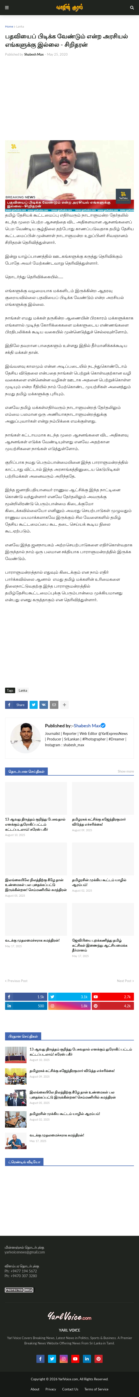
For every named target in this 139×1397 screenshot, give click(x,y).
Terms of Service (96, 1389)
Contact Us (70, 1389)
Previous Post (18, 981)
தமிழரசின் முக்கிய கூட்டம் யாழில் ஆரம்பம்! (99, 882)
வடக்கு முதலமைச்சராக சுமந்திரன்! (32, 940)
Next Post (124, 981)
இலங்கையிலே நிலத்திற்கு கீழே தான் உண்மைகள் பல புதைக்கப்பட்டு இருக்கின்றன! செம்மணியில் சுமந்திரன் (36, 885)
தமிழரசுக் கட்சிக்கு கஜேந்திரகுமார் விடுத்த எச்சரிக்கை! (99, 821)
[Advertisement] (69, 98)
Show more (126, 771)
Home (9, 26)
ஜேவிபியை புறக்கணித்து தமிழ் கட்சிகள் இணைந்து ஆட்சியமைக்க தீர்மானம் (99, 945)
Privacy (50, 1389)
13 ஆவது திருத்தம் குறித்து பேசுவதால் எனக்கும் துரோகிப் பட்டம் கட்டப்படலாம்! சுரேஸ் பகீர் (35, 824)
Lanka (20, 26)
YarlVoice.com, (69, 1379)
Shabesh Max (87, 725)
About (35, 1389)
